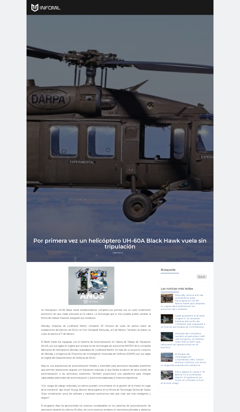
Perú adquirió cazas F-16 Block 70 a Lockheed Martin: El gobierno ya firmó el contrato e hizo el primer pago (183, 377)
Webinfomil (118, 253)
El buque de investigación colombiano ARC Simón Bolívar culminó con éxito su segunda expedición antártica (183, 359)
